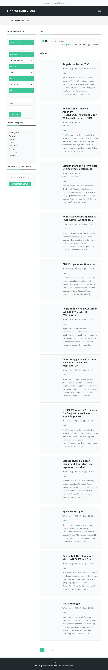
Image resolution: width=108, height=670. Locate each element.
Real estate (13, 146)
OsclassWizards (67, 666)
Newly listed (67, 45)
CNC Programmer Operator (78, 264)
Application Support (74, 511)
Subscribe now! (20, 184)
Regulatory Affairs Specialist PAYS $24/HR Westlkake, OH (79, 218)
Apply (15, 114)
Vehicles (12, 139)
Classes (12, 142)
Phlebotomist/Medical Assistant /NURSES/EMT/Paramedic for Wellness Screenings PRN (79, 113)
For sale (12, 136)
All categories (14, 133)
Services (12, 149)
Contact (54, 662)
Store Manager (71, 603)
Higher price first (93, 45)
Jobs (10, 159)
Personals (12, 156)
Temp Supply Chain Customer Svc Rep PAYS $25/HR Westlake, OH (79, 311)
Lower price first (80, 45)
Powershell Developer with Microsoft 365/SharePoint (78, 557)
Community (13, 152)
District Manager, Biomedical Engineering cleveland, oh (79, 167)
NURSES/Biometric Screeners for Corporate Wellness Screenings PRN (79, 413)
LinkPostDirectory (21, 10)
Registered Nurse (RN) (75, 64)
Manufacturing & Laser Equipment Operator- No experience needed (77, 464)
